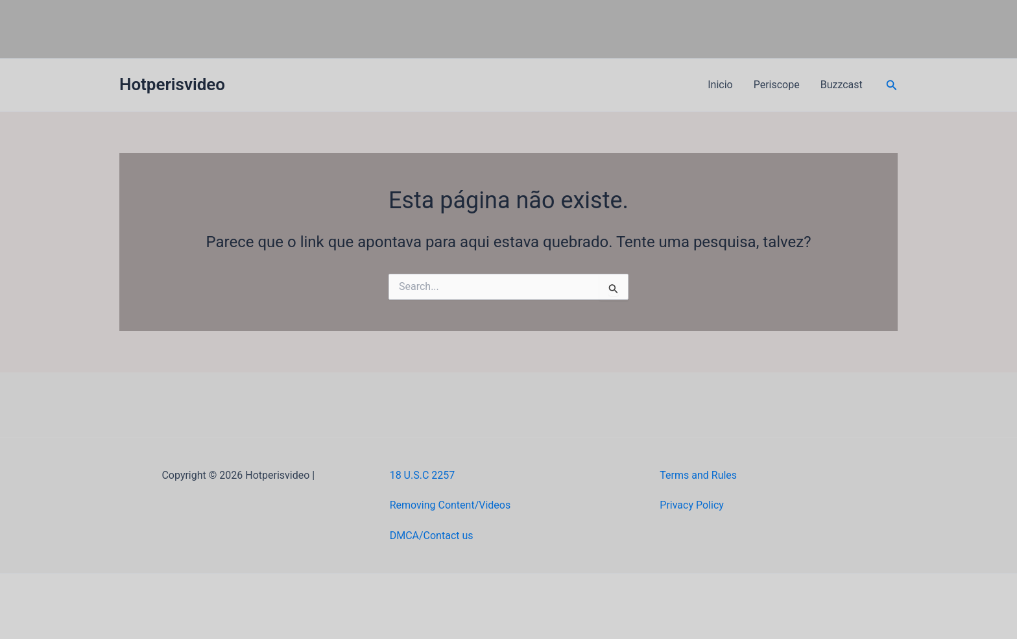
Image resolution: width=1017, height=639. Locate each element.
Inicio (720, 84)
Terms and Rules (698, 475)
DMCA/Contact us (431, 535)
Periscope (777, 84)
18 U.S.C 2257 (422, 475)
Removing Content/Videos (450, 505)
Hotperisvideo (172, 84)
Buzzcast (841, 84)
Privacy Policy (692, 505)
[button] (892, 85)
